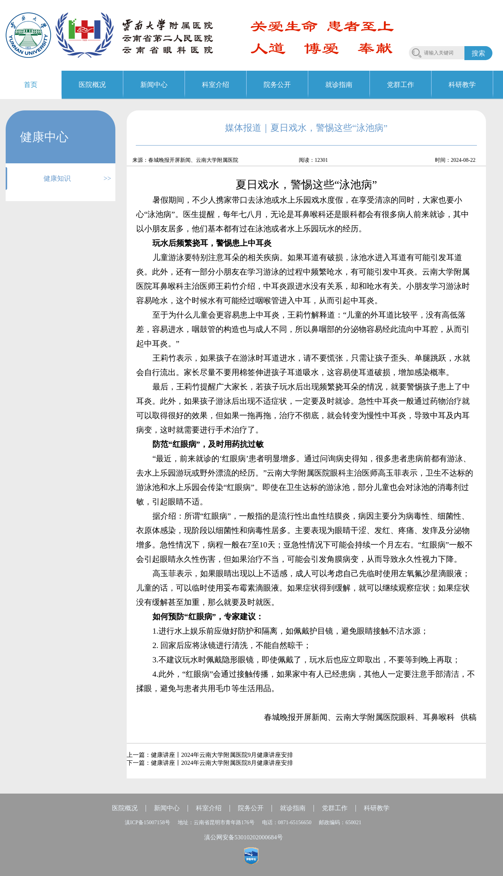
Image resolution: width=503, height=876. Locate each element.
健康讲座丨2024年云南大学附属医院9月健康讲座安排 (222, 755)
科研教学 (377, 808)
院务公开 (251, 808)
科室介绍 (209, 808)
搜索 (478, 53)
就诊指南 (293, 808)
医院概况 (125, 808)
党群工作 (335, 808)
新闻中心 (167, 808)
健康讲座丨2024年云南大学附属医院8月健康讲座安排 (222, 763)
